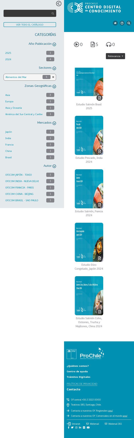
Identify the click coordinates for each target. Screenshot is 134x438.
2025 (8, 52)
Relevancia (114, 56)
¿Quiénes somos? (78, 365)
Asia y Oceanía (13, 107)
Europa (9, 101)
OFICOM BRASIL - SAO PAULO (21, 200)
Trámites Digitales (78, 376)
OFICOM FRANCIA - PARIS (19, 187)
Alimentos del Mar (16, 77)
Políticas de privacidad (82, 383)
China (8, 150)
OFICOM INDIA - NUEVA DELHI (22, 181)
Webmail (92, 423)
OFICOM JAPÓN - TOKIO (18, 174)
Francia (9, 144)
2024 (8, 59)
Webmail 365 (113, 423)
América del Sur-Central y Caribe (24, 114)
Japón (8, 131)
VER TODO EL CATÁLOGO (29, 24)
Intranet (73, 423)
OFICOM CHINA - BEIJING (19, 193)
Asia (7, 94)
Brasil (8, 157)
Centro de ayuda (77, 371)
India (8, 138)
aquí (110, 410)
